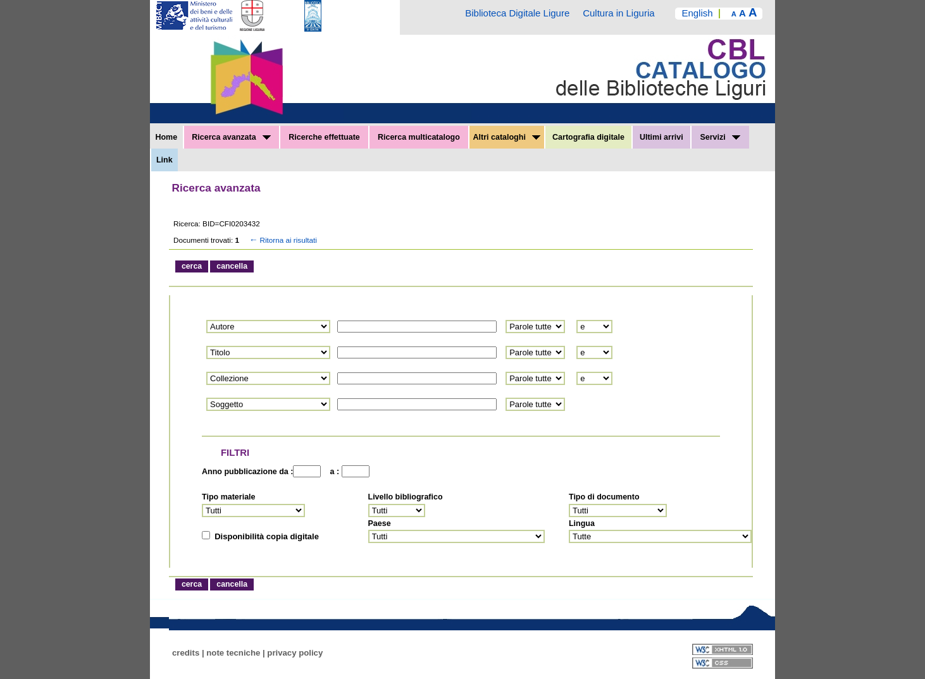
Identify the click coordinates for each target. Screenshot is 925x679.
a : (332, 471)
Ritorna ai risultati (282, 240)
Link (164, 160)
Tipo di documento (604, 496)
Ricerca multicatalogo (419, 137)
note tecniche (233, 653)
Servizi (720, 137)
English (696, 13)
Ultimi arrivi (661, 137)
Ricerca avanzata (231, 137)
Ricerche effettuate (324, 137)
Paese (379, 523)
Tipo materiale (229, 496)
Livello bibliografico (405, 496)
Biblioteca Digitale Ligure (517, 13)
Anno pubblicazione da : (247, 471)
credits (185, 653)
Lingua (582, 523)
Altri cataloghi (507, 137)
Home (166, 137)
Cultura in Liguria (618, 13)
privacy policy (295, 653)
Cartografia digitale (588, 137)
